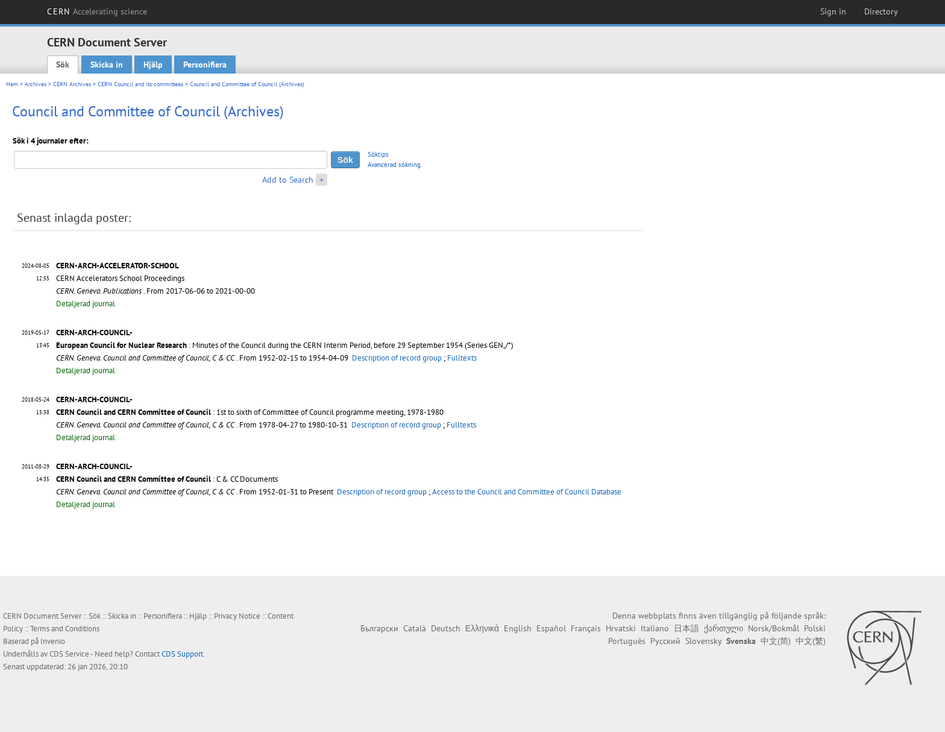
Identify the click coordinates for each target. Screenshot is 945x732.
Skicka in (106, 64)
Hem (12, 84)
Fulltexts (462, 358)
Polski (815, 628)
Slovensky (703, 641)
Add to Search (287, 179)
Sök (62, 64)
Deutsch (445, 628)
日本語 (686, 628)
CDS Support (182, 654)
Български (379, 628)
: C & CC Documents (167, 479)
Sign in (833, 11)
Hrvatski (621, 628)
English (518, 628)
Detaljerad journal (85, 303)
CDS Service (69, 654)
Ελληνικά (482, 628)
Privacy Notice (237, 616)
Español (551, 628)
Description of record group (397, 358)
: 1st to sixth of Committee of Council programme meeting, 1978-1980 (250, 412)
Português (626, 641)
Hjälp (153, 64)
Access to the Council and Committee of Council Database (526, 492)
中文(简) (776, 641)
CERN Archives (72, 84)
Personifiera (205, 64)
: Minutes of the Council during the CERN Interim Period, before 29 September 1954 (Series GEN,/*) (284, 345)
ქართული (723, 628)
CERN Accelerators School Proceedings (120, 278)
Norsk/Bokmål (773, 628)
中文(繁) (811, 641)
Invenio (52, 641)
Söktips (378, 154)
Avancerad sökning (394, 164)
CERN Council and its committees (140, 84)
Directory (881, 11)
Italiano (655, 628)
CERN (97, 11)
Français (586, 628)
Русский (665, 641)
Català (414, 628)
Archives (35, 84)
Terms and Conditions (64, 628)
